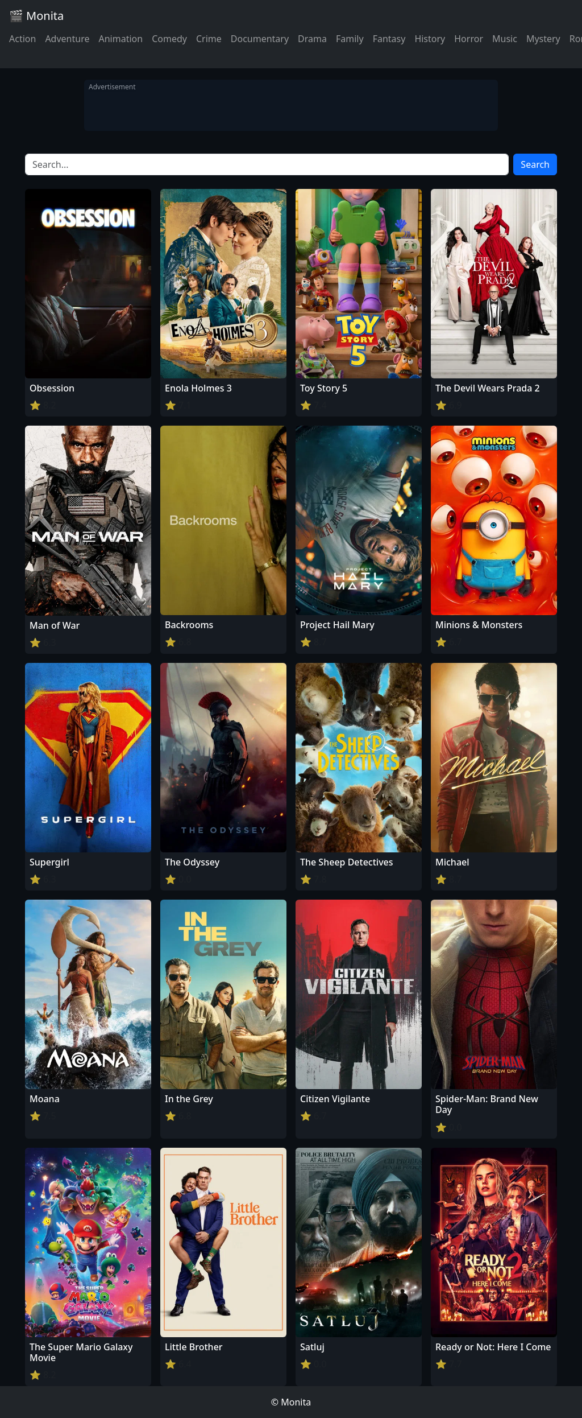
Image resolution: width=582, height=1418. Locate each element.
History (429, 38)
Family (350, 38)
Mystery (543, 38)
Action (22, 38)
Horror (468, 38)
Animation (120, 38)
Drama (312, 38)
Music (504, 38)
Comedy (169, 38)
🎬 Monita (36, 15)
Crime (209, 38)
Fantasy (389, 38)
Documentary (260, 38)
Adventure (67, 38)
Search (535, 164)
